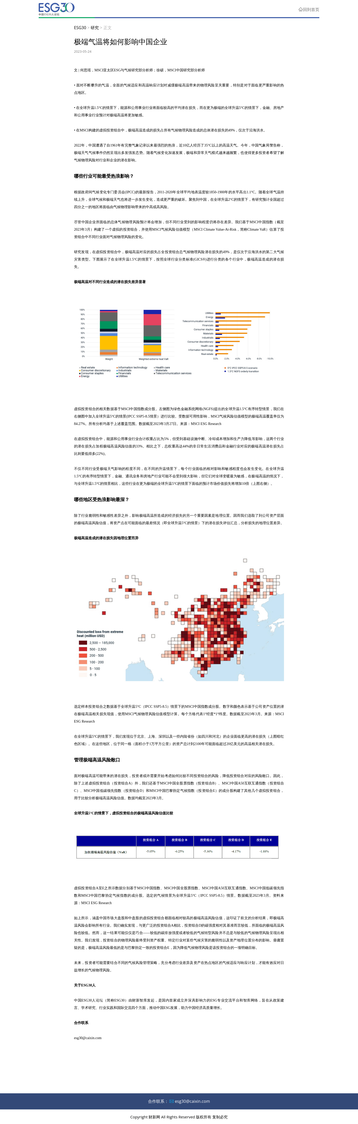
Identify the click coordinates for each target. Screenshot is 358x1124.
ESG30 (80, 27)
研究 (95, 27)
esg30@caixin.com (192, 1101)
